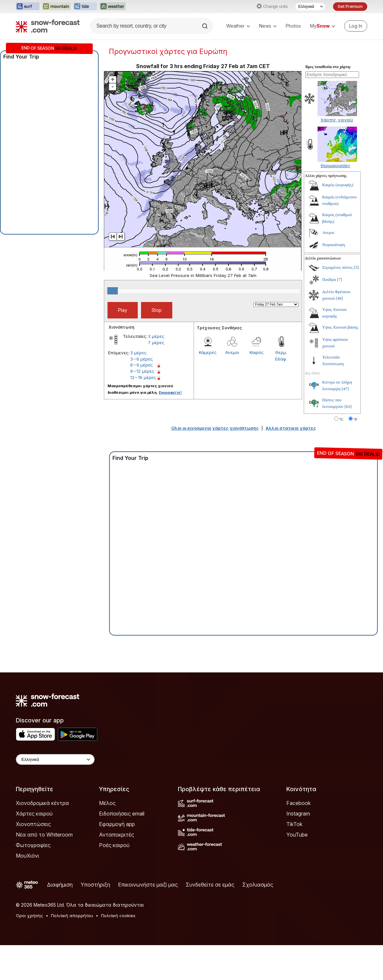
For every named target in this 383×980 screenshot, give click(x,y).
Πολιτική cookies (118, 915)
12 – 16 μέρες (143, 377)
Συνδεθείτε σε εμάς (210, 884)
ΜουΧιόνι (27, 855)
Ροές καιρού (114, 845)
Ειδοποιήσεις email (121, 813)
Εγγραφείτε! (170, 392)
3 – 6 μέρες (141, 359)
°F (355, 419)
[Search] (205, 26)
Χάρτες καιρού (34, 813)
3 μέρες (156, 336)
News (267, 26)
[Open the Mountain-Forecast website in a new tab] (56, 6)
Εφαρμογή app (117, 824)
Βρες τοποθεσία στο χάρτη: (328, 66)
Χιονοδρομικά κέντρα (42, 803)
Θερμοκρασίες (335, 165)
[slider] (112, 290)
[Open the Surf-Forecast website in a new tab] (27, 6)
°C (341, 419)
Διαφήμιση (60, 884)
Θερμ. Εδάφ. (281, 356)
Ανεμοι (232, 352)
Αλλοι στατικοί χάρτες (291, 428)
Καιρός (257, 352)
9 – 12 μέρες (142, 371)
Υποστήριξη (95, 884)
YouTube (297, 834)
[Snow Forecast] (48, 26)
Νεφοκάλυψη (333, 244)
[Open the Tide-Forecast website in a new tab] (85, 6)
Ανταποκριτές (116, 834)
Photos (293, 26)
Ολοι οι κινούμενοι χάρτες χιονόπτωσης (215, 428)
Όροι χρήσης (29, 915)
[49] (339, 298)
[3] (356, 267)
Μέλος (107, 803)
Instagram (298, 813)
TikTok (294, 824)
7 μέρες (156, 342)
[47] (345, 388)
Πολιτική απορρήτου (72, 915)
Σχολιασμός (257, 884)
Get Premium (350, 6)
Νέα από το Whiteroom (44, 834)
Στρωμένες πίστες (337, 267)
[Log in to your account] (355, 26)
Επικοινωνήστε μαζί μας (148, 884)
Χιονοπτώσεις (33, 824)
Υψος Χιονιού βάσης (340, 327)
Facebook (298, 803)
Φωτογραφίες (33, 845)
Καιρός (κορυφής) (337, 184)
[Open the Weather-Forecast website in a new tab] (113, 6)
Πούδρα (329, 279)
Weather (238, 26)
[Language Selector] (310, 6)
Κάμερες (208, 352)
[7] (339, 279)
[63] (348, 406)
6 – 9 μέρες (141, 364)
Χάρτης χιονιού (337, 119)
